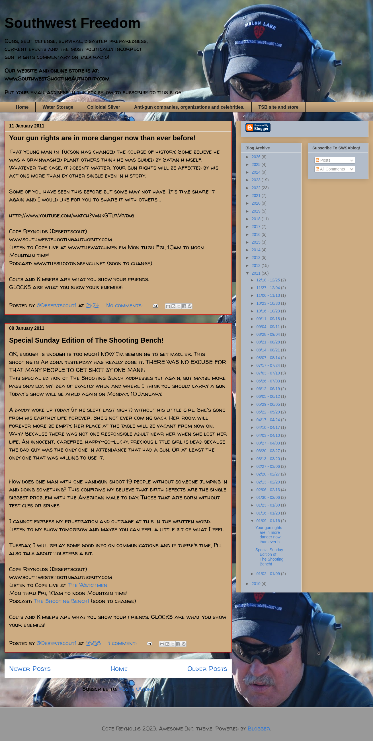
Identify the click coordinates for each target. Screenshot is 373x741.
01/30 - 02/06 (268, 497)
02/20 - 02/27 (268, 474)
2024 (257, 172)
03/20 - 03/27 (268, 450)
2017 (257, 226)
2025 (257, 164)
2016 (257, 234)
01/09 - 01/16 (268, 520)
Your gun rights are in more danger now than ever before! (102, 138)
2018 (257, 219)
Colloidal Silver (103, 107)
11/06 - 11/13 (268, 295)
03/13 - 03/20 (268, 458)
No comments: (125, 305)
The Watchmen (87, 585)
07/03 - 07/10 (268, 373)
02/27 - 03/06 (268, 466)
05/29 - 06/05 (268, 404)
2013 (257, 257)
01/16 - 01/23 (268, 513)
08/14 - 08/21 (268, 350)
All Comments (330, 169)
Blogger (259, 728)
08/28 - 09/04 (268, 334)
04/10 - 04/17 (268, 427)
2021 (257, 195)
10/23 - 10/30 (268, 303)
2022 (257, 188)
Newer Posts (30, 668)
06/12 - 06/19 (268, 388)
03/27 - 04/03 (268, 443)
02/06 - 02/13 (268, 489)
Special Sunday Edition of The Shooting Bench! (86, 340)
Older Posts (207, 668)
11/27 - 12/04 (268, 287)
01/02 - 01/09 (268, 573)
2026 (257, 157)
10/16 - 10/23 (268, 311)
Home (22, 107)
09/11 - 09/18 (268, 318)
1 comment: (123, 643)
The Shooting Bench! (61, 601)
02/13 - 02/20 (268, 482)
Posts (323, 160)
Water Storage (57, 107)
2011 (257, 273)
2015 (257, 242)
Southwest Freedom (73, 23)
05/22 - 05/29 (268, 412)
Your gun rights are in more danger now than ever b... (269, 534)
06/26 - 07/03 (268, 381)
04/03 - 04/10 (268, 435)
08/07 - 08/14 (268, 357)
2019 (257, 211)
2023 (257, 180)
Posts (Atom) (136, 689)
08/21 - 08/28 (268, 342)
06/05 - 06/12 (268, 396)
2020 (257, 203)
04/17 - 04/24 (268, 419)
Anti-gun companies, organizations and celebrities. (189, 107)
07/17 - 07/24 (268, 365)
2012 (257, 265)
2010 (257, 583)
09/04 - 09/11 (268, 326)
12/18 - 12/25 (268, 280)
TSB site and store (278, 107)
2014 (257, 250)
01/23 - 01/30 (268, 505)
